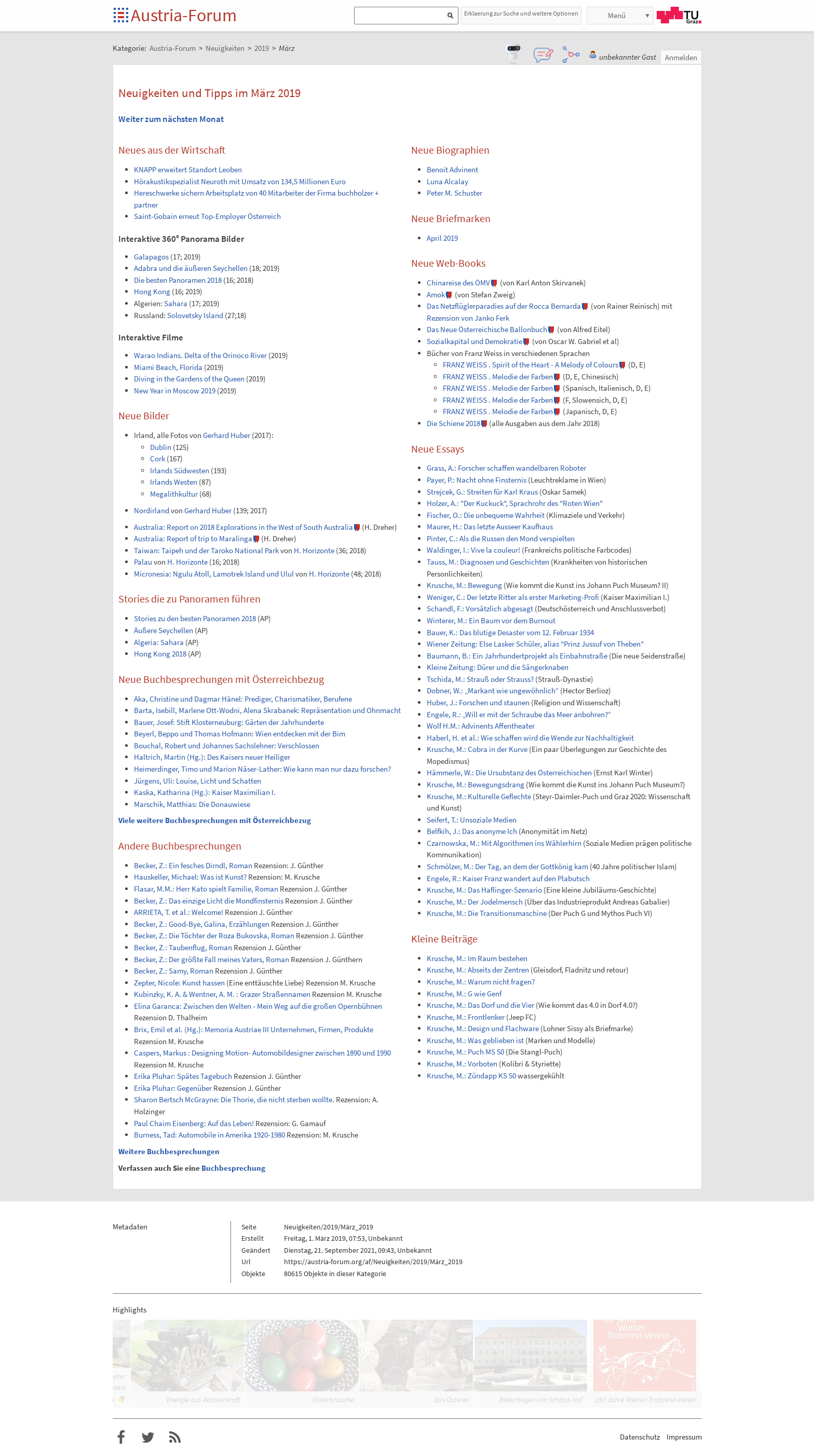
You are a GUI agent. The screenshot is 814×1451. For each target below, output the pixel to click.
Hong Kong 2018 (160, 654)
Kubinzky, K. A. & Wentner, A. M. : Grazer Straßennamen (222, 994)
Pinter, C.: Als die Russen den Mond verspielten (501, 538)
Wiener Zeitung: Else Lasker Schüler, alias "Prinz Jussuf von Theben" (535, 644)
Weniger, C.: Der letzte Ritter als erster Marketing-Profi (513, 597)
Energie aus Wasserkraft (203, 1399)
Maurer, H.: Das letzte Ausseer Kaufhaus (490, 526)
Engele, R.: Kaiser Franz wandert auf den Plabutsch (508, 878)
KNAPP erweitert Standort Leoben (188, 169)
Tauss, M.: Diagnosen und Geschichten (488, 562)
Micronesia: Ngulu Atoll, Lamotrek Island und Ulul (214, 574)
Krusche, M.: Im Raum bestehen (477, 958)
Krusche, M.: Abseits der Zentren (478, 970)
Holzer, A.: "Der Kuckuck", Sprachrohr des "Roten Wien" (515, 503)
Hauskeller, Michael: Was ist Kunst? (190, 877)
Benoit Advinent (452, 169)
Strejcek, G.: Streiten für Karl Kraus (482, 492)
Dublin (160, 447)
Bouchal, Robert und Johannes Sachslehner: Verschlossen (226, 745)
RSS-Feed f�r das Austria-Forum (175, 1437)
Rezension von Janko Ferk (468, 318)
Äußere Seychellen (163, 630)
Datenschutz (640, 1437)
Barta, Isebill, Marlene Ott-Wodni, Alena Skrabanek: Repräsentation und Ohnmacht (267, 710)
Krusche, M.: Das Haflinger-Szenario (484, 890)
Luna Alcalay (447, 181)
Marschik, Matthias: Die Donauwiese (192, 804)
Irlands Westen (173, 482)
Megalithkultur (174, 494)
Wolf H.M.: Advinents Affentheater (481, 726)
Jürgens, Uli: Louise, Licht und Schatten (197, 781)
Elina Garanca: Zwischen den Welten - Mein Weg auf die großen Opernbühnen (258, 1006)
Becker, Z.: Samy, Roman (173, 971)
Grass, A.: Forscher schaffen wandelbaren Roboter (506, 468)
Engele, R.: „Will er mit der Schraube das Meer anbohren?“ (519, 714)
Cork (157, 458)
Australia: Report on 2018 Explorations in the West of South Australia (243, 527)
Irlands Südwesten (179, 470)
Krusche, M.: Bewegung (464, 585)
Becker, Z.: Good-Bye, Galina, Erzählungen (201, 924)
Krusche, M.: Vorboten (462, 1064)
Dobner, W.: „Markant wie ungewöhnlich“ (493, 690)
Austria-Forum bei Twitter (148, 1437)
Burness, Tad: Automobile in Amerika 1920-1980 (209, 1135)
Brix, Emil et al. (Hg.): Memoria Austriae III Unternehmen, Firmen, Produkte (253, 1029)
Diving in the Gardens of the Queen (189, 379)
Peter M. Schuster (454, 193)
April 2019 (442, 238)
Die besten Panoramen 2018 (178, 280)
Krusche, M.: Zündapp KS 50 (471, 1075)
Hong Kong (152, 291)
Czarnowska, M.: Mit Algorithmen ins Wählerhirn (504, 843)
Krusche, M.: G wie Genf (464, 993)
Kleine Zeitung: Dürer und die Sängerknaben (497, 667)
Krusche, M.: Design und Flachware (483, 1028)
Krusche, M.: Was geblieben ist (475, 1040)
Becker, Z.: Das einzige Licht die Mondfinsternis (208, 901)
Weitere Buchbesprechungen (169, 1151)
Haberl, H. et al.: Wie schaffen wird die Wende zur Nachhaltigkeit (530, 738)
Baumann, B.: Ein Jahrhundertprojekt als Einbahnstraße (517, 656)
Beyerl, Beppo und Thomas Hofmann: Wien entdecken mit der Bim (239, 733)
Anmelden (681, 57)
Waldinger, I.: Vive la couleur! (473, 550)
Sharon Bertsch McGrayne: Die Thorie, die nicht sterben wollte (233, 1099)
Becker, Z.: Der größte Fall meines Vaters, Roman (211, 959)
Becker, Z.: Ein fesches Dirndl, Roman (193, 865)
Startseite (122, 16)
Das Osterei (450, 1399)
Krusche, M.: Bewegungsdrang (475, 784)
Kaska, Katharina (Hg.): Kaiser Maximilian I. (205, 792)
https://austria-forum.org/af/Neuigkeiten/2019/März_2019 (373, 1261)
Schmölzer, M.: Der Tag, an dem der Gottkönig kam (507, 866)
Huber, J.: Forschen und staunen (478, 702)
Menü (617, 15)
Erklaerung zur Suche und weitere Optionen (521, 13)
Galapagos (151, 257)
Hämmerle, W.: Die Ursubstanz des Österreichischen (509, 772)
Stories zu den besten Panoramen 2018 (195, 618)
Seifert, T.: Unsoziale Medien (472, 820)
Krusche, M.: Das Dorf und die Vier (480, 1005)
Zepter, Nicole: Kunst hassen (179, 983)
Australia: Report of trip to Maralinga (193, 538)
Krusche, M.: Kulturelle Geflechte (479, 796)
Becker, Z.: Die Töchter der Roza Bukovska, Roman (214, 935)
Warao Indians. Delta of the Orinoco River (200, 355)
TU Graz (679, 15)
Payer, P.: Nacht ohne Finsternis (476, 480)
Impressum (684, 1437)
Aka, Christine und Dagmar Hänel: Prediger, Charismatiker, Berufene (243, 699)
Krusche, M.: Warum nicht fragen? (481, 982)
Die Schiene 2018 (453, 423)
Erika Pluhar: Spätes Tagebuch (183, 1076)
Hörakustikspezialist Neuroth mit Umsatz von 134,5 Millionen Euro (240, 181)
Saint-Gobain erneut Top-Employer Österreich (207, 216)
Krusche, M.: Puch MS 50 (465, 1052)
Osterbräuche (333, 1399)
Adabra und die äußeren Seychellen (191, 268)
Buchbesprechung (233, 1168)
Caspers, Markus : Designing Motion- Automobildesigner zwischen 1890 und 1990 (262, 1053)
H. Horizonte (314, 550)
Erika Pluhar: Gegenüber (173, 1088)
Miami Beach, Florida (168, 367)
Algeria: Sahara (159, 642)
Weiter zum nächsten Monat (171, 119)
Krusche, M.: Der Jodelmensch (475, 902)
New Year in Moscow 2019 (174, 390)
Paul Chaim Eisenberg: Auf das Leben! (194, 1123)
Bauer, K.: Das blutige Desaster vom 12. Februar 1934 (510, 632)
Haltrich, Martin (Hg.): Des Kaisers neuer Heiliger (212, 757)
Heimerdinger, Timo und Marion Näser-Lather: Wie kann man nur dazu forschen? (262, 769)
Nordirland (151, 510)
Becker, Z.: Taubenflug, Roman (183, 947)
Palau (143, 562)
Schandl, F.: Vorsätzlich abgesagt (480, 608)
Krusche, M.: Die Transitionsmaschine (487, 913)
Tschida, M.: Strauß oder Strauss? (480, 679)
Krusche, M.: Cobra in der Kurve (477, 749)
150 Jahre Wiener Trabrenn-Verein (646, 1399)
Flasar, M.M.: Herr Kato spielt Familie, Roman (206, 889)
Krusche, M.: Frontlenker (466, 1017)
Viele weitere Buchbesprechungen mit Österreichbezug (214, 820)
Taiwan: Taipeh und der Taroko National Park (206, 550)
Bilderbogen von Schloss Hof (540, 1399)
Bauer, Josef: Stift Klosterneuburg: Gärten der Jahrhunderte (229, 722)
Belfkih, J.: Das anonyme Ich (472, 831)
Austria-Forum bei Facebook (121, 1437)
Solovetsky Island (195, 315)
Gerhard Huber (226, 435)
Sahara (175, 303)
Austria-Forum (184, 15)
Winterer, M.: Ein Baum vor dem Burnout (491, 620)
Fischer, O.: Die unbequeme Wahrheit (486, 515)
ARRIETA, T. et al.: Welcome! (178, 912)
